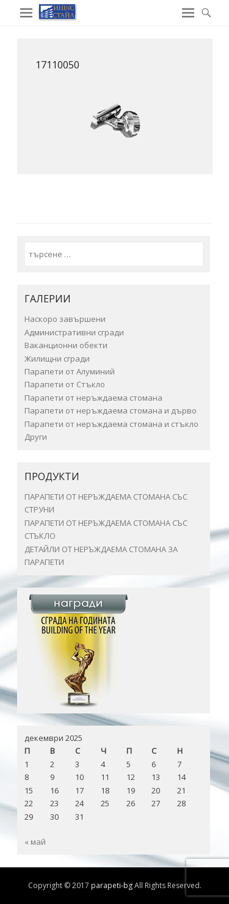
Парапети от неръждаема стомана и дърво (110, 410)
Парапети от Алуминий (69, 371)
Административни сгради (74, 332)
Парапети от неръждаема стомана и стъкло (111, 423)
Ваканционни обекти (65, 345)
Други (35, 436)
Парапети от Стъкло (64, 384)
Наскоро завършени (65, 318)
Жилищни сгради (57, 358)
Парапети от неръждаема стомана (93, 397)
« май (35, 841)
